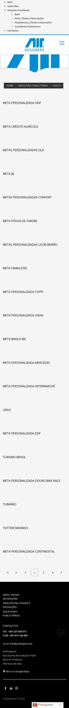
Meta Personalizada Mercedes (26, 363)
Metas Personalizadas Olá (23, 150)
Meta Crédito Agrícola (20, 127)
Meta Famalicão (15, 268)
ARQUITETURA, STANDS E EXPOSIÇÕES (16, 605)
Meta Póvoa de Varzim (20, 221)
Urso (7, 410)
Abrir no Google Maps (16, 671)
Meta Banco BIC (14, 339)
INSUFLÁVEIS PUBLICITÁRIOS (11, 613)
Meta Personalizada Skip (22, 103)
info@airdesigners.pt (21, 643)
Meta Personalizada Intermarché (29, 386)
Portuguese (43, 705)
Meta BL (9, 174)
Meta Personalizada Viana (23, 315)
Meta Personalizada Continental (29, 551)
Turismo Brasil (14, 457)
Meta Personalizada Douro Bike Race (31, 481)
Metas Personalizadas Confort (27, 197)
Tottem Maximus (15, 528)
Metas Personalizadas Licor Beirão (30, 245)
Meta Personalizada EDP (22, 433)
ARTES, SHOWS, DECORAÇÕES (11, 596)
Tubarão (9, 504)
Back (10, 2)
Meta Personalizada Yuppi (23, 292)
